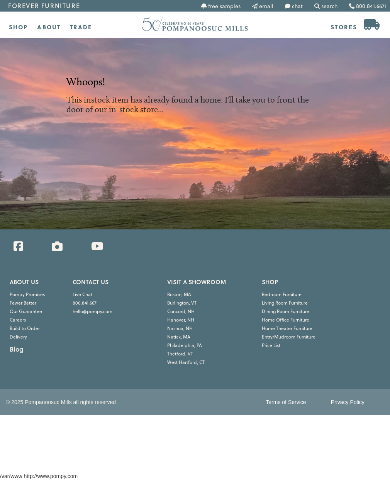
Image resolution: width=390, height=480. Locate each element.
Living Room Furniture (285, 303)
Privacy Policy (348, 402)
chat (297, 6)
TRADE (81, 27)
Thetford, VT (180, 353)
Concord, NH (181, 311)
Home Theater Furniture (287, 328)
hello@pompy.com (92, 311)
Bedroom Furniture (282, 294)
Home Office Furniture (285, 320)
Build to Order (25, 328)
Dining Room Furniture (285, 311)
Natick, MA (178, 336)
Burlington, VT (182, 303)
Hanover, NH (180, 320)
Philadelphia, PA (184, 345)
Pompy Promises (27, 294)
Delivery (18, 336)
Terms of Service (286, 402)
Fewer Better (23, 303)
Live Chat (82, 294)
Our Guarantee (26, 311)
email (266, 6)
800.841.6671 (85, 303)
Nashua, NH (180, 328)
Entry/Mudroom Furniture (288, 336)
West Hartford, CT (186, 362)
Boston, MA (179, 294)
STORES (344, 27)
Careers (18, 320)
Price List (271, 345)
